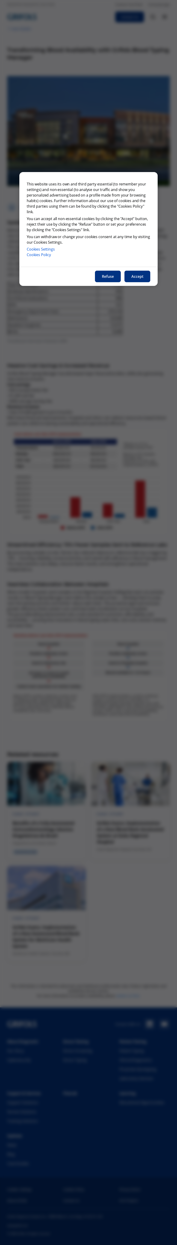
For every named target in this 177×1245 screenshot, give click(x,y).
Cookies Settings (41, 249)
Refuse (108, 276)
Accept (137, 276)
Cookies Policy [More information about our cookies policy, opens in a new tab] (39, 254)
